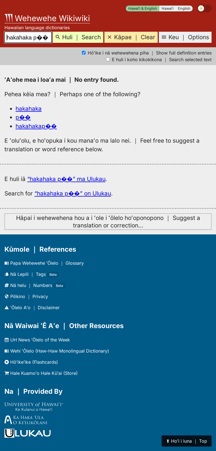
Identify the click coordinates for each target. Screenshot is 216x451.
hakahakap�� (36, 126)
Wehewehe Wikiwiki (47, 18)
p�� (23, 117)
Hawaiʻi (168, 8)
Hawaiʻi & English (142, 8)
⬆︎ (186, 441)
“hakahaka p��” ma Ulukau (66, 178)
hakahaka (29, 108)
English (184, 8)
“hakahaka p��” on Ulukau (72, 193)
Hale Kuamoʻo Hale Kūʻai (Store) (41, 373)
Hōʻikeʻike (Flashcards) (31, 362)
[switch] (204, 8)
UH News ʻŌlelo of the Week (37, 340)
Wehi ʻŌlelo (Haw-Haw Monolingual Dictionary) (56, 351)
